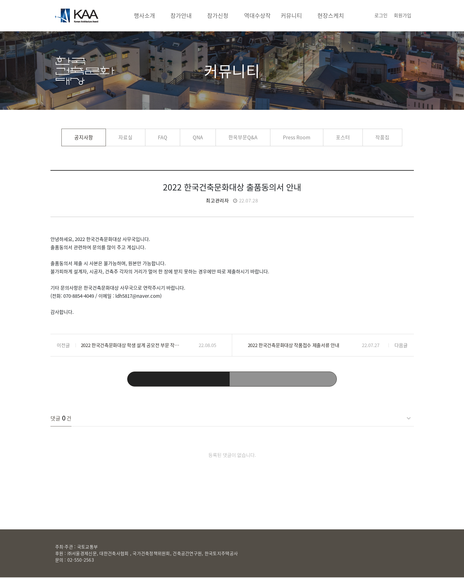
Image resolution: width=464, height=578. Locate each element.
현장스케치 (330, 15)
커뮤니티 (291, 15)
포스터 (343, 137)
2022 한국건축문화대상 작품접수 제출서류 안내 (293, 345)
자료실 (125, 137)
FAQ (162, 137)
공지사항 (83, 137)
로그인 (381, 15)
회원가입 (402, 15)
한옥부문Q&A (243, 137)
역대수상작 (257, 15)
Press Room (296, 137)
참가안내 (181, 15)
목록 (232, 379)
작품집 (382, 137)
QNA (198, 137)
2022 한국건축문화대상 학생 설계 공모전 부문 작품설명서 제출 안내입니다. (131, 345)
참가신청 (217, 15)
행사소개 (144, 15)
